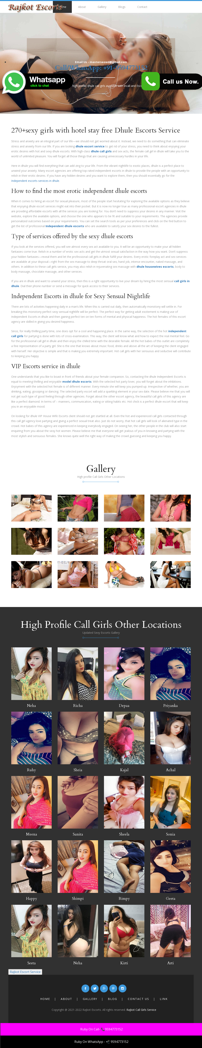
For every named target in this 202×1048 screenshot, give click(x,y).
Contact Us (139, 999)
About (82, 7)
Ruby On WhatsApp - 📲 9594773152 (101, 1041)
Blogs (121, 7)
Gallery (102, 7)
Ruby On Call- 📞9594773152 (101, 1029)
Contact (142, 7)
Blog (112, 999)
